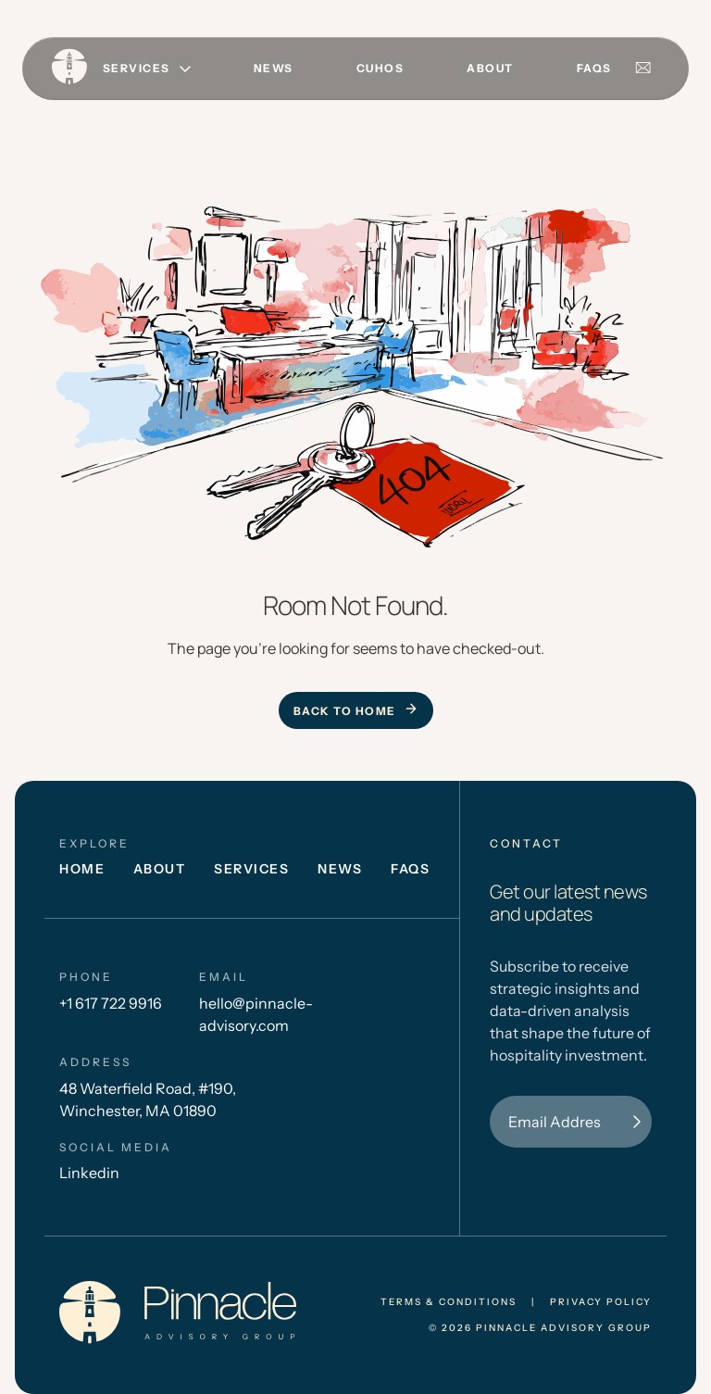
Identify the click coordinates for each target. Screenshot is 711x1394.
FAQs (594, 68)
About (490, 68)
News (273, 68)
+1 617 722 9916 (110, 1003)
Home (82, 868)
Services (251, 868)
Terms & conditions (448, 1302)
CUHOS (380, 68)
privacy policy (601, 1302)
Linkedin (89, 1172)
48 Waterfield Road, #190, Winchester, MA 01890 (147, 1099)
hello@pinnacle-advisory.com (256, 1014)
